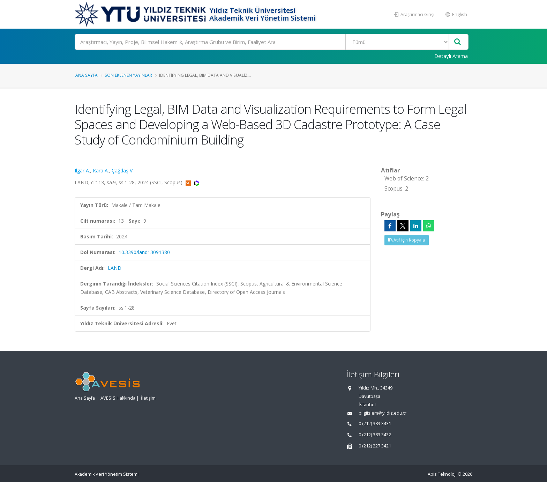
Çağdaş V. (123, 170)
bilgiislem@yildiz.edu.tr (382, 413)
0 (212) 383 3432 (375, 435)
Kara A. (101, 170)
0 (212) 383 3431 (375, 424)
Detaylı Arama (451, 55)
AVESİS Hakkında (117, 398)
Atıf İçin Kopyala (406, 240)
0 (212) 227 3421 (375, 446)
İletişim (148, 398)
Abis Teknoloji (442, 474)
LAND (114, 268)
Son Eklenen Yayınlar (128, 75)
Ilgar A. (82, 170)
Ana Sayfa (86, 75)
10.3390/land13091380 (144, 252)
